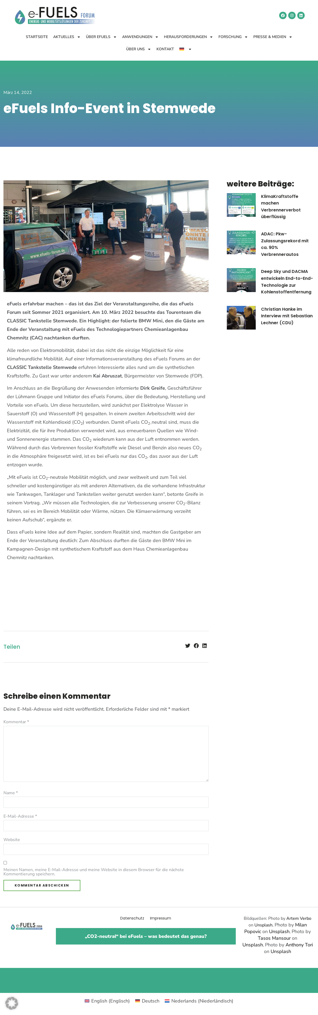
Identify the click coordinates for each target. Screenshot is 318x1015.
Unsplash (263, 925)
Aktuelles (67, 36)
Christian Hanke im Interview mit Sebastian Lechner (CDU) (287, 316)
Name (10, 793)
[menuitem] (185, 49)
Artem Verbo (298, 918)
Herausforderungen (188, 36)
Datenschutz (132, 918)
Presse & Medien (272, 36)
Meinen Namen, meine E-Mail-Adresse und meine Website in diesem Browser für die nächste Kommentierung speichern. (93, 872)
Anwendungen (140, 36)
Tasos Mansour (274, 938)
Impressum (160, 918)
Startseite (37, 36)
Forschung (233, 36)
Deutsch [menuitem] (150, 1001)
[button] (188, 645)
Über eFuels (101, 36)
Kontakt (165, 49)
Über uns (138, 49)
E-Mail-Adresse (20, 816)
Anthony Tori (299, 945)
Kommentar (16, 722)
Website (11, 840)
